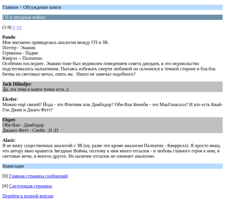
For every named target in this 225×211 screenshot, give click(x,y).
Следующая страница (30, 185)
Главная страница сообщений (38, 175)
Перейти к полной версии (27, 195)
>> (19, 27)
